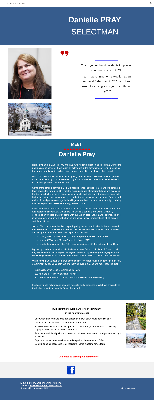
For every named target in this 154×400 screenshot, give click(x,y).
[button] (151, 3)
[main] (94, 25)
